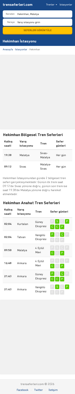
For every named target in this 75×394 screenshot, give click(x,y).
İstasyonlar (66, 4)
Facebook (22, 390)
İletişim (53, 390)
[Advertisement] (37, 92)
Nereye (11, 22)
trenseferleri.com (17, 4)
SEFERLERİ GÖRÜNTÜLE (38, 30)
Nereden (10, 14)
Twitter (38, 390)
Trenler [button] (51, 4)
